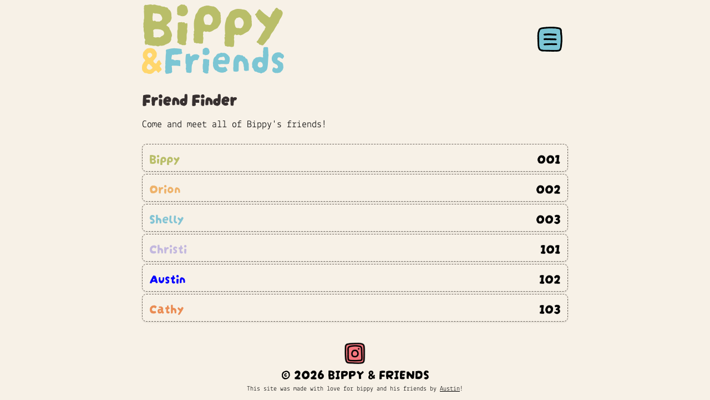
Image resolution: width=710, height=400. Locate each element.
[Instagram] (355, 353)
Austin (450, 389)
